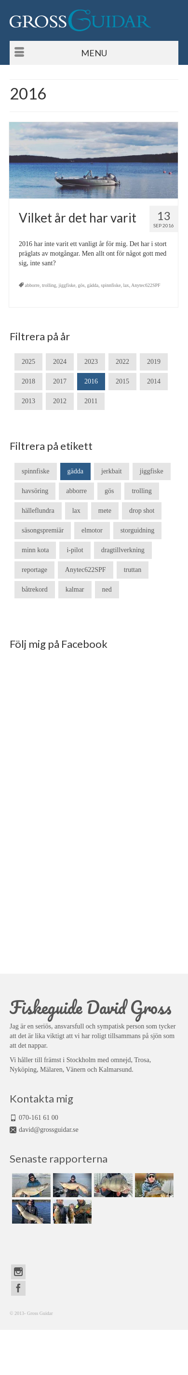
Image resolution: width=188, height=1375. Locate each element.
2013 (28, 401)
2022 (122, 361)
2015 (122, 381)
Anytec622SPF (146, 285)
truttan (133, 569)
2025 (28, 361)
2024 (60, 361)
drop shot (142, 510)
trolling (49, 285)
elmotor (92, 530)
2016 (91, 381)
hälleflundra (38, 510)
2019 (154, 361)
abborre (32, 285)
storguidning (138, 530)
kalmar (75, 589)
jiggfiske (67, 285)
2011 (90, 401)
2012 (60, 401)
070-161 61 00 (38, 1117)
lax (126, 285)
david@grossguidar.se (49, 1129)
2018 (28, 381)
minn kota (35, 550)
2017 (60, 381)
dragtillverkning (123, 550)
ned (107, 589)
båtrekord (35, 589)
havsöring (35, 491)
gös (81, 285)
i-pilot (75, 550)
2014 (154, 381)
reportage (34, 569)
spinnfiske (111, 285)
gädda (92, 285)
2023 (91, 361)
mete (104, 510)
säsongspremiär (43, 530)
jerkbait (111, 471)
